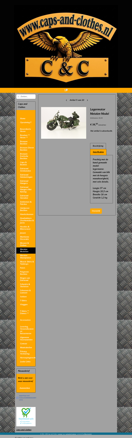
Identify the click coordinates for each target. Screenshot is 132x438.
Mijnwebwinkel (88, 434)
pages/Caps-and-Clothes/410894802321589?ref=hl (26, 398)
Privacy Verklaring (24, 353)
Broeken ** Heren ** (25, 136)
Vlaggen (24, 304)
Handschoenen (26, 214)
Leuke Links (25, 362)
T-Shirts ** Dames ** (24, 312)
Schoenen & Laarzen (25, 292)
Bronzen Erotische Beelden (24, 156)
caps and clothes (23, 430)
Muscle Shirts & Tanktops (27, 263)
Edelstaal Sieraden (24, 197)
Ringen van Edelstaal (25, 279)
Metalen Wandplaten (25, 257)
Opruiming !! (25, 122)
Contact (23, 344)
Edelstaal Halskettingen (26, 176)
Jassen (23, 233)
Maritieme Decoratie (24, 238)
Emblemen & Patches (25, 203)
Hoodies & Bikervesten (25, 228)
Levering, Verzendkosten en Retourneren (27, 330)
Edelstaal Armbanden (25, 170)
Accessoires (25, 320)
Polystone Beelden (24, 273)
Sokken (23, 297)
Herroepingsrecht (27, 358)
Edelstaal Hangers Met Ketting (26, 190)
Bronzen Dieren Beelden (27, 149)
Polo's (22, 268)
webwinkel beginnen (71, 434)
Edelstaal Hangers (24, 182)
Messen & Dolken (24, 244)
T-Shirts (23, 300)
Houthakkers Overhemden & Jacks (27, 221)
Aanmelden (25, 388)
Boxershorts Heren (25, 130)
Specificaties (98, 152)
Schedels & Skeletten (25, 285)
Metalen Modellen (24, 250)
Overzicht (96, 211)
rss (64, 434)
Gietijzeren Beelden (24, 209)
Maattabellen (26, 347)
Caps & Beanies (23, 164)
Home (22, 118)
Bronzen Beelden (23, 143)
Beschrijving (98, 146)
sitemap (60, 434)
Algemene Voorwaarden (26, 339)
